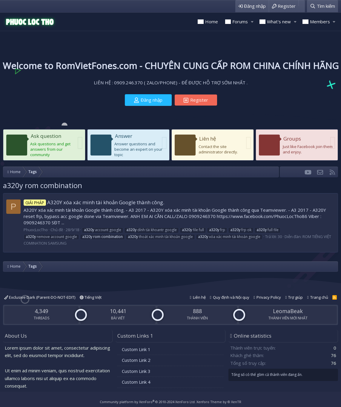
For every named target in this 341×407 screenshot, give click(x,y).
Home (211, 22)
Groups (292, 138)
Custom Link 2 (136, 360)
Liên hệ (207, 138)
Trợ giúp (295, 297)
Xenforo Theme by (218, 402)
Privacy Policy (268, 297)
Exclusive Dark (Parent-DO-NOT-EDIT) (39, 297)
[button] (252, 22)
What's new (279, 22)
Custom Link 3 (136, 371)
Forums (240, 22)
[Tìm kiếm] (322, 6)
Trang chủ (319, 297)
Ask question (46, 135)
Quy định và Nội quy (231, 297)
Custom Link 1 (136, 349)
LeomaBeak (288, 311)
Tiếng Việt (91, 297)
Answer (123, 135)
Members (320, 22)
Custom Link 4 (136, 382)
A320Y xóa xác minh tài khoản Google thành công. (94, 202)
